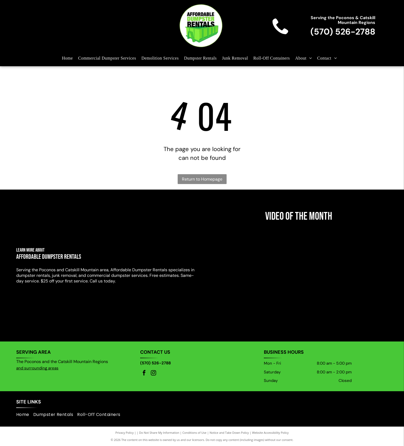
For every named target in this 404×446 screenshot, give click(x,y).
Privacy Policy (124, 433)
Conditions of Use (194, 433)
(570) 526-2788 (342, 31)
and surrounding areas (37, 368)
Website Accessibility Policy (270, 433)
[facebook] (144, 373)
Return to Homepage (202, 179)
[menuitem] (70, 58)
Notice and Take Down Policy (229, 433)
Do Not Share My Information (159, 433)
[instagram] (153, 373)
